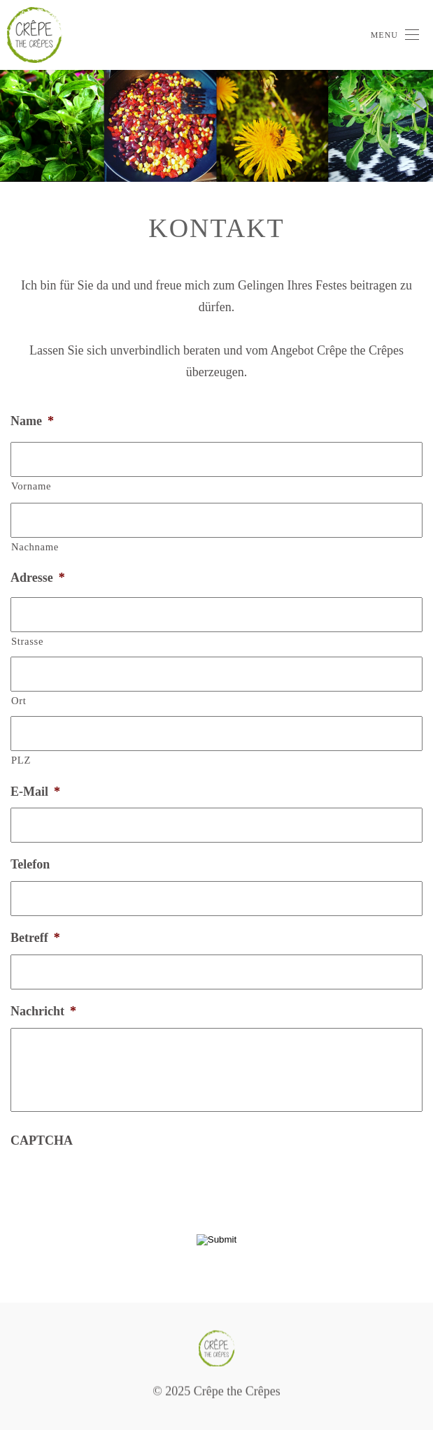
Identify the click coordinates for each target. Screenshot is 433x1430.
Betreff (35, 938)
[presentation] (116, 1184)
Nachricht (43, 1011)
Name (32, 421)
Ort (19, 700)
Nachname (35, 546)
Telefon (30, 864)
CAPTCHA (41, 1140)
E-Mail (35, 792)
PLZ (21, 760)
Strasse (27, 641)
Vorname (31, 486)
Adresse (37, 578)
